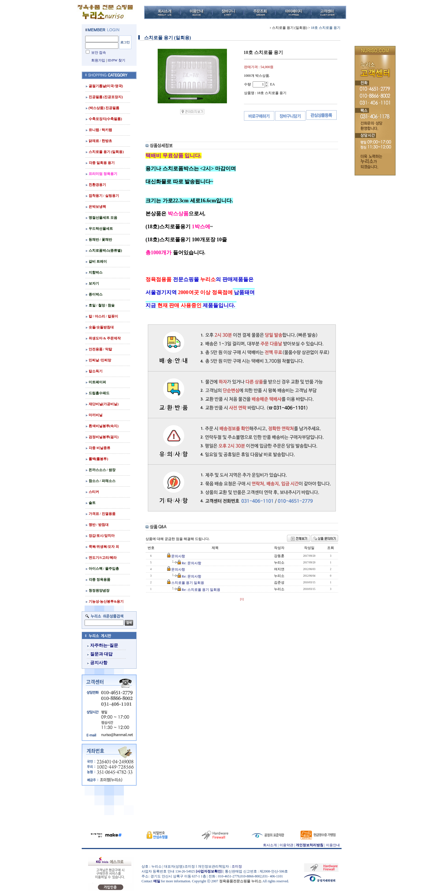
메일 (156, 881)
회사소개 (270, 845)
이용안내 (333, 845)
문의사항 (178, 556)
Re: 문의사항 (191, 563)
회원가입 (98, 60)
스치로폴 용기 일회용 (187, 583)
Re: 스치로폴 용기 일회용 (201, 590)
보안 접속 (98, 53)
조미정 (237, 866)
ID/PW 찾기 (116, 60)
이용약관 (286, 845)
